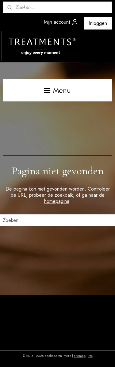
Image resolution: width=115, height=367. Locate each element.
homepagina (56, 201)
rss (90, 355)
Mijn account (61, 22)
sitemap (80, 355)
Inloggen (98, 23)
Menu (57, 90)
